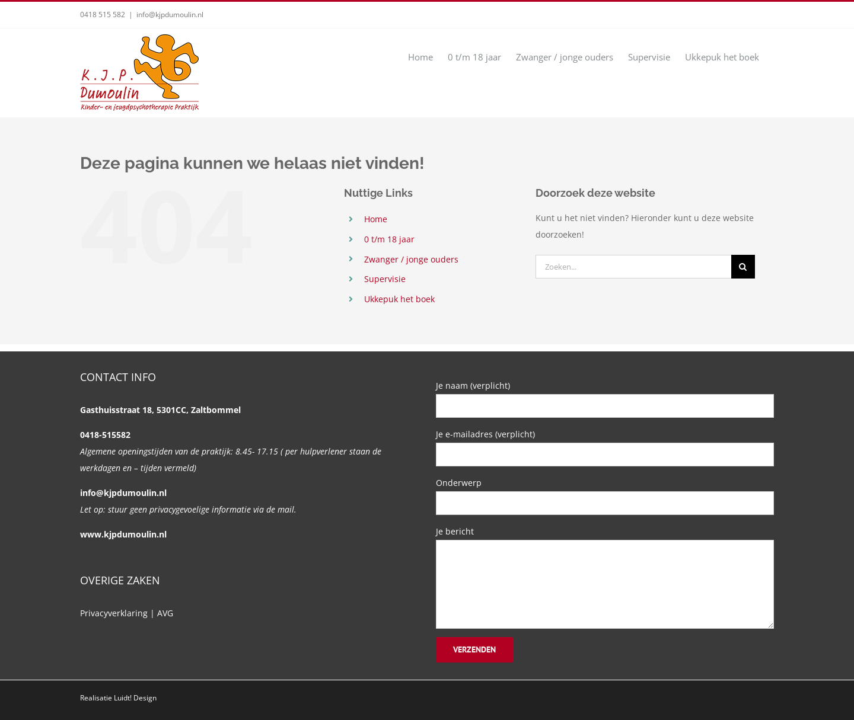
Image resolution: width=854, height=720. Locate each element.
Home (375, 219)
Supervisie (385, 278)
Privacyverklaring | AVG (126, 613)
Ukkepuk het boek (399, 299)
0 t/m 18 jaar (389, 239)
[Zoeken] (743, 267)
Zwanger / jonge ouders (411, 259)
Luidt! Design (135, 698)
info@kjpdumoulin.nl (169, 14)
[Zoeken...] (633, 267)
